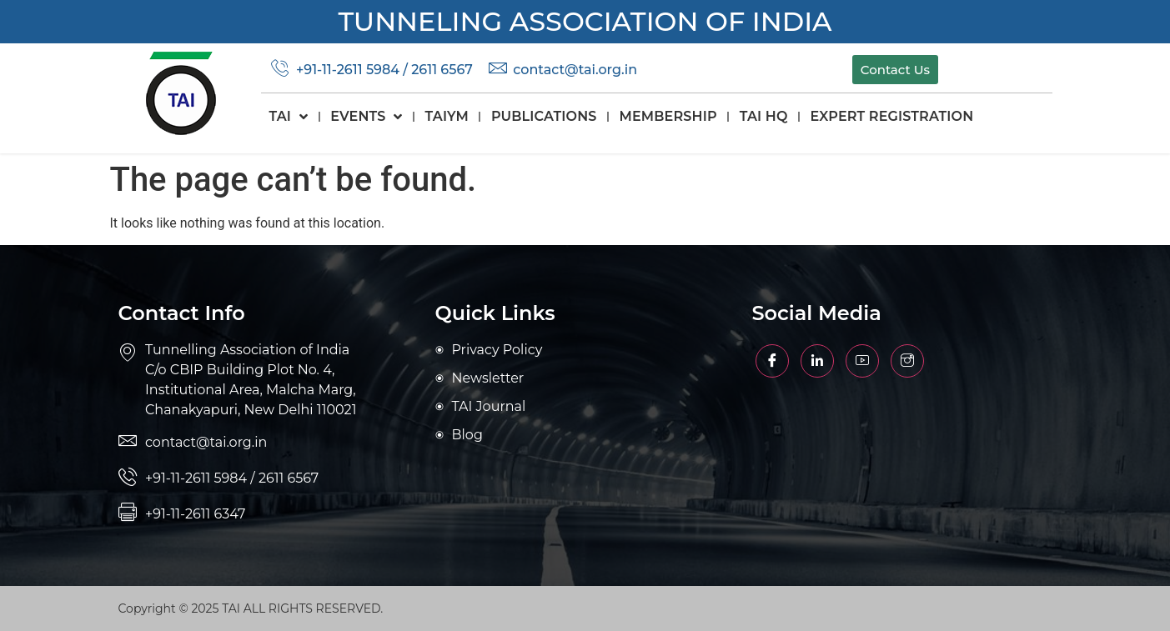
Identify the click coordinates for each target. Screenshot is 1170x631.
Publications (544, 116)
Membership (668, 116)
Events (366, 117)
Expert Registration (892, 116)
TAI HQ (764, 116)
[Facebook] (772, 361)
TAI (289, 117)
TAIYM (447, 116)
